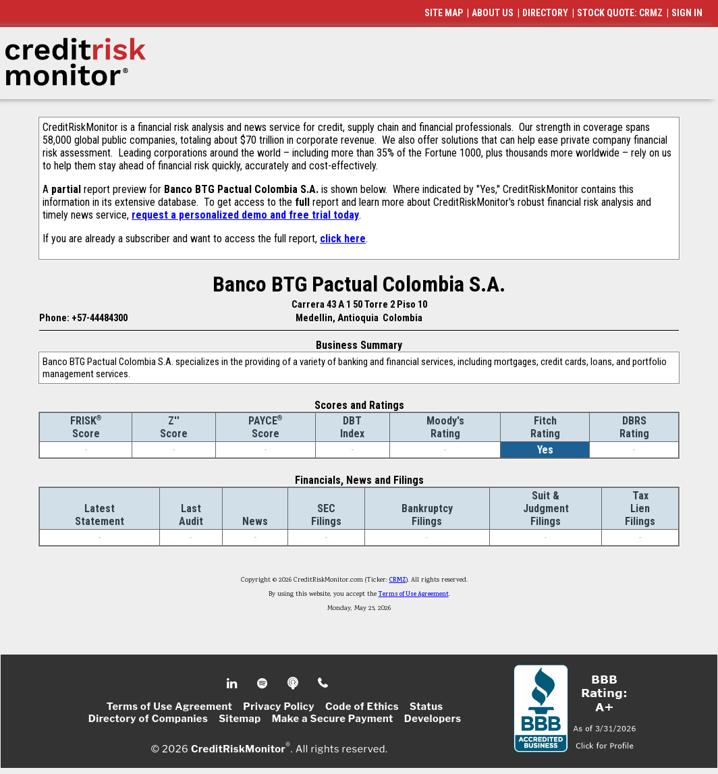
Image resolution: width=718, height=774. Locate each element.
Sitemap (240, 719)
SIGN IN (686, 12)
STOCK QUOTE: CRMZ (620, 12)
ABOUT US (493, 12)
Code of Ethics (362, 706)
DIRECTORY (545, 12)
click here (343, 238)
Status (426, 706)
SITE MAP (443, 12)
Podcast (293, 684)
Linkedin (233, 684)
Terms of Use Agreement (414, 594)
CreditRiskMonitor (238, 748)
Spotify (263, 684)
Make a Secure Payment (332, 719)
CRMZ (397, 580)
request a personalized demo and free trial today (245, 215)
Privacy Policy (278, 706)
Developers (433, 719)
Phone (323, 684)
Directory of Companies (148, 719)
